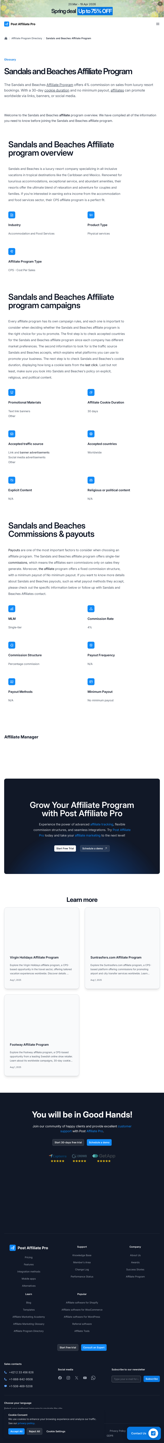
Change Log (82, 1269)
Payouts (14, 550)
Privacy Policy (118, 1430)
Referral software (82, 1323)
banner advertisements (34, 452)
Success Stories (135, 1269)
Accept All (16, 1431)
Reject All (34, 1431)
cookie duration (56, 90)
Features (29, 1264)
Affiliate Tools (81, 1330)
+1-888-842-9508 (21, 1379)
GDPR (110, 1435)
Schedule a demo (94, 848)
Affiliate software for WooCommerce (82, 1309)
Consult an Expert (94, 1347)
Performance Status (82, 1276)
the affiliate (46, 569)
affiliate (64, 115)
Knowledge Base (81, 1255)
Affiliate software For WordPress (82, 1316)
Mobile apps (29, 1278)
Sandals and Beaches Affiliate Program (68, 38)
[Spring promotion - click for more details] (82, 8)
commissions (17, 562)
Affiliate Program (59, 85)
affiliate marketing (88, 835)
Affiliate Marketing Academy (28, 1316)
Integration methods (28, 1271)
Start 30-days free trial (68, 1142)
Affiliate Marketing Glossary (28, 1323)
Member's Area (82, 1262)
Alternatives (29, 1285)
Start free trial (68, 1347)
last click (91, 365)
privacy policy (26, 1423)
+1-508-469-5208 (21, 1386)
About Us (135, 1255)
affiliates (117, 90)
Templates (29, 1309)
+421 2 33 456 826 (21, 1372)
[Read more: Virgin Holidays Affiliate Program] (41, 948)
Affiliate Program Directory (26, 38)
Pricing (29, 1257)
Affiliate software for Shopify (82, 1302)
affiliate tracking (101, 824)
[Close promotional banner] (160, 3)
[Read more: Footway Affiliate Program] (41, 1035)
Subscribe (152, 1378)
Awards (135, 1262)
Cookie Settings (55, 1431)
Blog (28, 1302)
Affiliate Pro (95, 1131)
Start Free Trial (65, 848)
